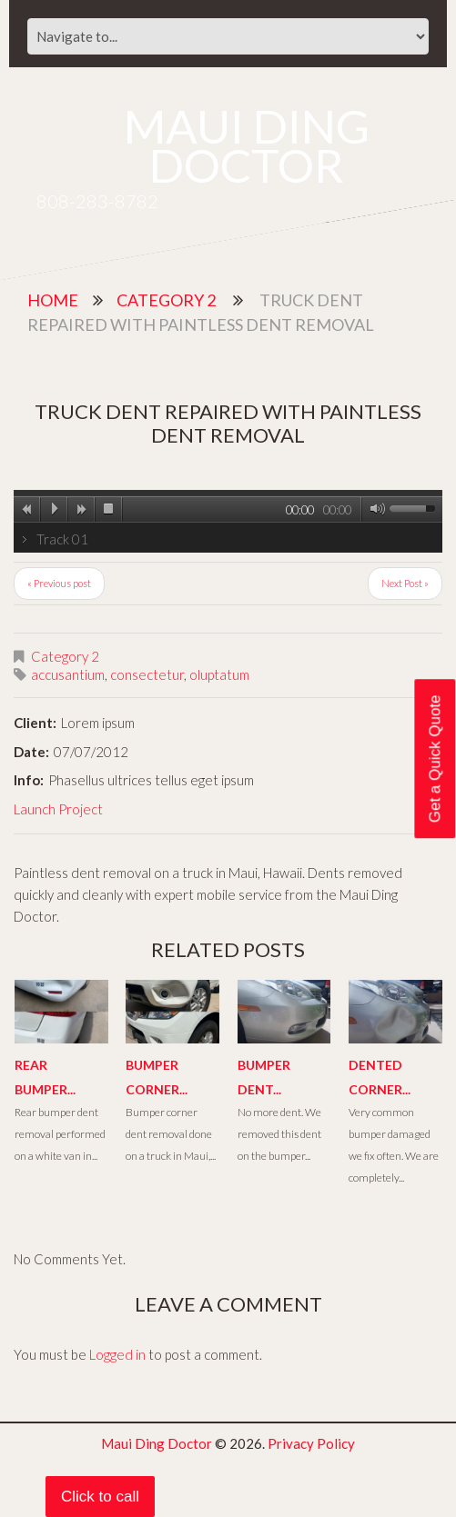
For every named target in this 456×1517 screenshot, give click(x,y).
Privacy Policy (311, 1443)
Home (52, 300)
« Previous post (59, 583)
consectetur (147, 674)
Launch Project (58, 809)
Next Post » (405, 583)
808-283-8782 (97, 201)
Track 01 (62, 539)
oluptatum (219, 674)
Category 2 (166, 300)
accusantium (68, 674)
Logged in (117, 1354)
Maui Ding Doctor (247, 145)
